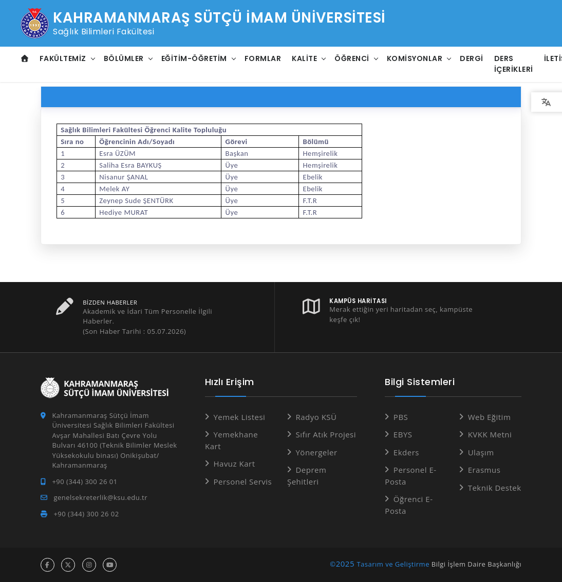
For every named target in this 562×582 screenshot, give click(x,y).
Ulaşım (481, 452)
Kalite (304, 58)
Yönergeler (316, 452)
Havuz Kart (234, 463)
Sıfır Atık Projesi (325, 434)
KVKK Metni (490, 434)
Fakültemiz (63, 58)
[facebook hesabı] (47, 564)
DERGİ (471, 58)
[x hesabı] (68, 564)
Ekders (406, 452)
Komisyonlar (415, 58)
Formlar (263, 58)
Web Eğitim (489, 417)
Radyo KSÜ (315, 417)
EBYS (403, 434)
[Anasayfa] (25, 59)
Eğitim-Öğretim (194, 58)
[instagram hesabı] (89, 564)
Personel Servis (242, 481)
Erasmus (484, 470)
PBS (401, 417)
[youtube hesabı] (109, 564)
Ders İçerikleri (513, 63)
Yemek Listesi (239, 417)
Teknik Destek (494, 488)
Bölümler (124, 58)
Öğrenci (351, 58)
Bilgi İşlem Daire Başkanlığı (476, 564)
